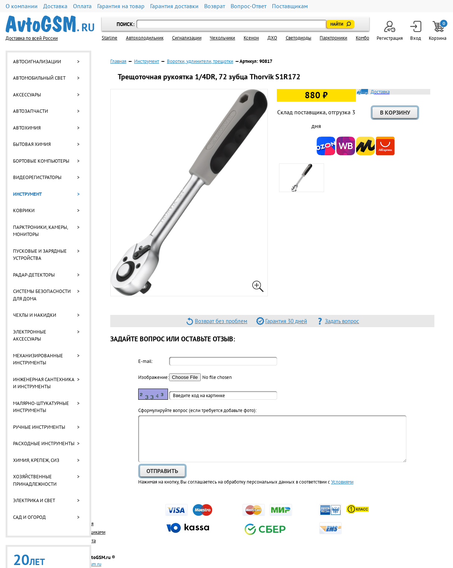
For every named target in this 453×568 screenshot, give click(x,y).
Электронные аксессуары (29, 335)
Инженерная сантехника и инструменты (43, 383)
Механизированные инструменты (38, 359)
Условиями (342, 482)
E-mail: (145, 361)
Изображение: (153, 377)
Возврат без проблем (221, 321)
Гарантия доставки (174, 6)
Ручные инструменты (39, 427)
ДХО (272, 38)
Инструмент (27, 194)
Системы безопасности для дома (42, 295)
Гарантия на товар (121, 6)
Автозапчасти (30, 111)
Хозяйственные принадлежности (35, 480)
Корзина (438, 31)
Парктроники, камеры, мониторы (40, 231)
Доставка (55, 6)
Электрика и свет (34, 500)
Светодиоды (298, 38)
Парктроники (333, 38)
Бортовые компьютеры (41, 161)
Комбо (362, 38)
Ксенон (251, 38)
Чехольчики (222, 38)
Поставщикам (290, 6)
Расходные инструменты (44, 443)
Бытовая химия (32, 144)
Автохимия (27, 128)
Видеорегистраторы (37, 177)
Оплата (82, 6)
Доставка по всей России (32, 38)
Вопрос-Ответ (248, 6)
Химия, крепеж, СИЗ (36, 460)
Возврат (214, 6)
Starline (109, 38)
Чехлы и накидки (34, 315)
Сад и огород (29, 517)
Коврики (24, 210)
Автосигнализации (37, 61)
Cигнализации (187, 38)
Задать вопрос (342, 321)
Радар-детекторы (34, 275)
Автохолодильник (145, 38)
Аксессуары (27, 95)
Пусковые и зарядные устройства (40, 255)
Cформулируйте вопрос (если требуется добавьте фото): (197, 410)
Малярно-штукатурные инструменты (41, 407)
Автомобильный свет (39, 78)
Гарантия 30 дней (286, 321)
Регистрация (390, 31)
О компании (22, 6)
